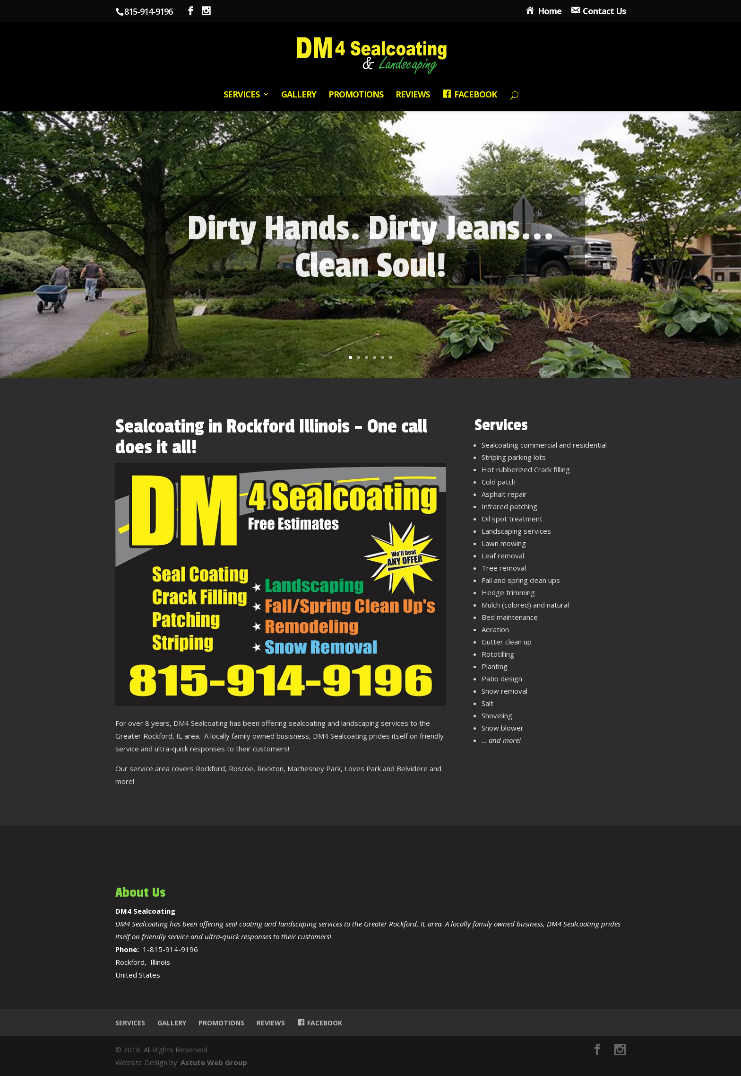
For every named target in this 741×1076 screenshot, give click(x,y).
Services (241, 95)
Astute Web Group (214, 1062)
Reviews (413, 95)
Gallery (298, 95)
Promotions (355, 95)
